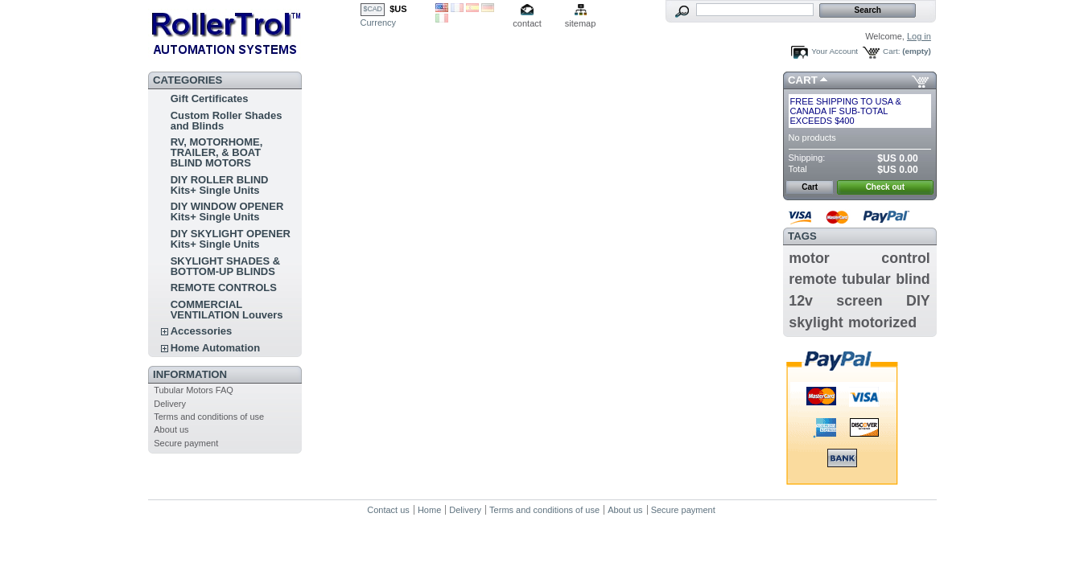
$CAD (373, 9)
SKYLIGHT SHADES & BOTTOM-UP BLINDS (226, 266)
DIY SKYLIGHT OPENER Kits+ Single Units (231, 239)
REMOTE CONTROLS (224, 287)
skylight (816, 322)
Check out (885, 187)
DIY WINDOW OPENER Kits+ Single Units (227, 211)
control (905, 258)
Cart (803, 80)
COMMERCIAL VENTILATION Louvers (227, 309)
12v (801, 301)
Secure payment (186, 443)
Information (190, 374)
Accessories (202, 331)
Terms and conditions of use (209, 416)
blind (913, 279)
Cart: (891, 51)
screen (859, 301)
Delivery (170, 404)
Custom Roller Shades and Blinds (226, 120)
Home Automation (215, 348)
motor (809, 258)
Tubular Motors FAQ (193, 390)
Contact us (388, 510)
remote (812, 279)
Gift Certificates (210, 98)
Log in (919, 36)
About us (171, 429)
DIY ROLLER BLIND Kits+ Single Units (220, 185)
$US (397, 9)
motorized (882, 322)
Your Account (834, 51)
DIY (918, 301)
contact (527, 23)
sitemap (580, 23)
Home (429, 510)
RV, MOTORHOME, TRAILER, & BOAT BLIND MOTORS (217, 152)
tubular (866, 279)
